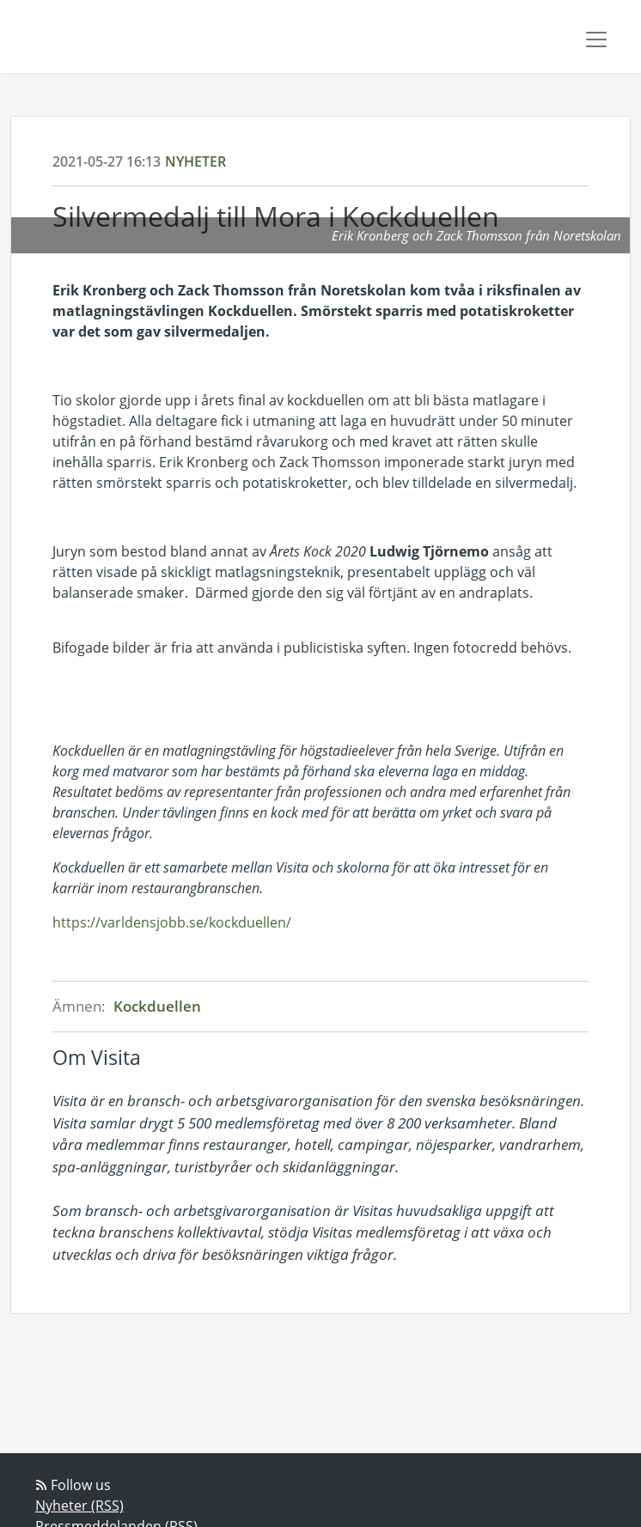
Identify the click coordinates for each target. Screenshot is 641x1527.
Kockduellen (157, 1006)
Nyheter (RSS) (79, 1505)
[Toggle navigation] (596, 39)
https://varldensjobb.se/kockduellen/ (171, 922)
